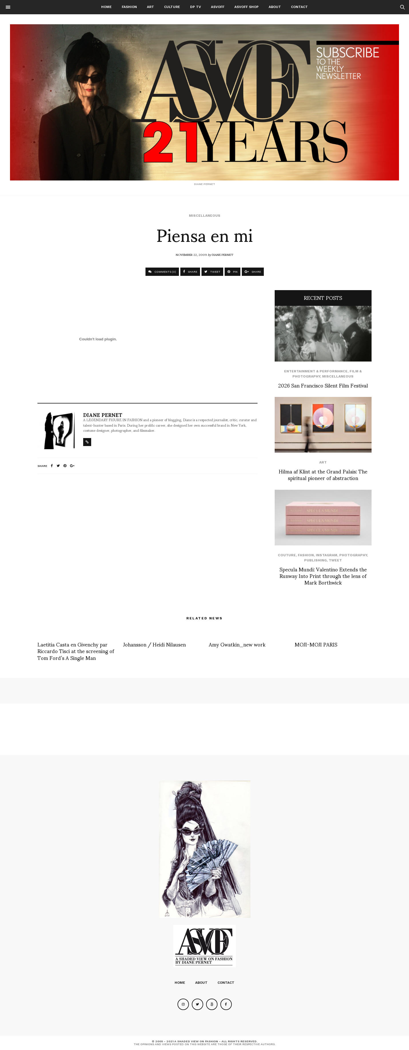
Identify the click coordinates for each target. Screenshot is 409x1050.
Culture (172, 7)
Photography (353, 555)
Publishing (315, 560)
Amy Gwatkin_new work (237, 644)
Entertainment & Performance (316, 371)
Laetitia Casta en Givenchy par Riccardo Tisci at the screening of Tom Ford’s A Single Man (75, 651)
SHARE (190, 271)
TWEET (212, 271)
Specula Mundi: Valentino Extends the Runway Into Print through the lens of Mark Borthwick (323, 575)
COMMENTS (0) (162, 271)
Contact (299, 7)
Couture (287, 555)
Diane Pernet (222, 254)
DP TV (195, 7)
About (275, 7)
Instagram (326, 555)
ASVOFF (217, 7)
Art (150, 7)
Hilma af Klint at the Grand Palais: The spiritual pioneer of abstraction (323, 474)
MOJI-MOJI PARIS (316, 644)
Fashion (129, 7)
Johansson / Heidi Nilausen (154, 644)
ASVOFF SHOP (246, 7)
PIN (233, 271)
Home (106, 7)
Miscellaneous (204, 216)
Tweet (335, 560)
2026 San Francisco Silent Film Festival (323, 385)
